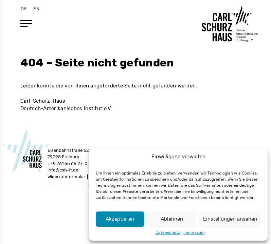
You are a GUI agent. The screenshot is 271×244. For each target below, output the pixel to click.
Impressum (194, 232)
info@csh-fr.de (63, 170)
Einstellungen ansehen (230, 219)
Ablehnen (172, 219)
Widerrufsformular (66, 177)
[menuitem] (24, 8)
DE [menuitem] (24, 8)
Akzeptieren (120, 219)
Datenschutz (168, 232)
